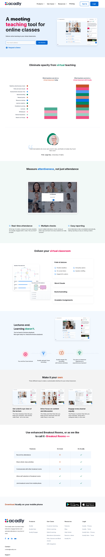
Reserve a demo (69, 535)
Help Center (68, 532)
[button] (40, 4)
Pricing (72, 4)
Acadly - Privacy (87, 526)
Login (94, 4)
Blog (66, 529)
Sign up (84, 4)
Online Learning (51, 529)
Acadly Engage (33, 532)
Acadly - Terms (86, 529)
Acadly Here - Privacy (88, 532)
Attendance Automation (53, 535)
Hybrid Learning (51, 532)
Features (67, 526)
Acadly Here (32, 529)
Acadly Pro (68, 538)
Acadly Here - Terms (88, 535)
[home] (13, 4)
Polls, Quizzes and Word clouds (54, 540)
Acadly (31, 526)
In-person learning (52, 526)
